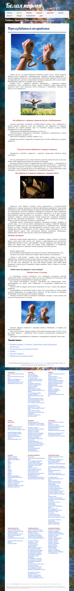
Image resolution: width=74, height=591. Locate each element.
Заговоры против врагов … (35, 436)
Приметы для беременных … (55, 532)
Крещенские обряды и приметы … (16, 485)
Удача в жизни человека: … (54, 461)
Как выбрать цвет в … (53, 477)
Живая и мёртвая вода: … (54, 524)
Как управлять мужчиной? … (35, 551)
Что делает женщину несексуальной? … (33, 545)
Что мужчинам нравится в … (35, 554)
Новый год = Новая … (53, 511)
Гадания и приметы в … (13, 484)
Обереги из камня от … (13, 435)
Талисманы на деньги (53, 425)
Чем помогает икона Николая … (36, 473)
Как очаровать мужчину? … (35, 549)
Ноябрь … (10, 472)
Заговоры (31, 421)
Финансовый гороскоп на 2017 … (16, 382)
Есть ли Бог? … (31, 457)
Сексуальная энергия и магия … (16, 534)
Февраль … (10, 462)
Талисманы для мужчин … (54, 434)
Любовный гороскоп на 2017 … (15, 383)
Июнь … (9, 466)
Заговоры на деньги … (33, 427)
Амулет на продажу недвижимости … (33, 387)
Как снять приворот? (17, 353)
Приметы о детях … (53, 536)
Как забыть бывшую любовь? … (36, 550)
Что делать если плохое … (54, 481)
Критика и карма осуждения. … (36, 463)
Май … (9, 465)
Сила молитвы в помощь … (35, 469)
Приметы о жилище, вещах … (55, 538)
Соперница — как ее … (33, 542)
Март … (9, 461)
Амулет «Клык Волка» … (34, 376)
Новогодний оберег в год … (15, 439)
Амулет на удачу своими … (34, 389)
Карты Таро (11, 422)
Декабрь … (10, 473)
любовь (29, 13)
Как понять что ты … (33, 573)
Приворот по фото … (33, 532)
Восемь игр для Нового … (54, 515)
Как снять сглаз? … (32, 416)
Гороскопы (11, 372)
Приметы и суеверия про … (34, 415)
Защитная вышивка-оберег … (15, 432)
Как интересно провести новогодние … (54, 520)
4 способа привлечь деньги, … (55, 488)
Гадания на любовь (13, 458)
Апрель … (10, 463)
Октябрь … (10, 470)
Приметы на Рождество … (54, 550)
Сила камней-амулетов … (34, 401)
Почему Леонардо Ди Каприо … (36, 398)
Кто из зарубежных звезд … (34, 393)
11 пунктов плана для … (54, 514)
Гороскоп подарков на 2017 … (55, 492)
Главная (10, 13)
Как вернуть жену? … (33, 543)
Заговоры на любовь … (34, 430)
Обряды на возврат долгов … (55, 383)
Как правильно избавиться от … (56, 459)
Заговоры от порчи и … (34, 432)
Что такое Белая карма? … (34, 462)
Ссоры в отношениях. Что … (35, 576)
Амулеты (30, 372)
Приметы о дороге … (53, 542)
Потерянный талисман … (54, 427)
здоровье (51, 13)
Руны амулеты (31, 374)
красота (9, 16)
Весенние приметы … (53, 546)
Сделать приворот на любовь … (36, 531)
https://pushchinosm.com (39, 363)
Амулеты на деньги (33, 375)
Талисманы (51, 421)
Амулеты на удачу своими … (35, 385)
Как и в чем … (51, 513)
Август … (10, 469)
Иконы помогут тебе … (34, 470)
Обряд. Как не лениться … (54, 390)
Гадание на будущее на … (14, 476)
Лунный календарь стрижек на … (56, 491)
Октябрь (12, 351)
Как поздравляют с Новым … (55, 510)
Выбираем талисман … (53, 429)
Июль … (9, 467)
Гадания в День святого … (14, 459)
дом (42, 16)
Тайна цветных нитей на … (34, 411)
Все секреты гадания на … (14, 487)
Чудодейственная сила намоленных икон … (34, 475)
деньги (20, 13)
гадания (40, 13)
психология (31, 16)
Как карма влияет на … (54, 462)
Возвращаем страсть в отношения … (33, 556)
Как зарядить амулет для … (35, 383)
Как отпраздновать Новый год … (36, 477)
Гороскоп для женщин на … (15, 379)
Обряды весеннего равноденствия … (53, 392)
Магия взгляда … (52, 504)
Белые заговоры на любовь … (35, 434)
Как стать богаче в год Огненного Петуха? (24, 349)
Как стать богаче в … (13, 543)
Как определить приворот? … (35, 535)
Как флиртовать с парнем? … (35, 553)
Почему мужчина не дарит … (35, 547)
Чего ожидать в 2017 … (53, 509)
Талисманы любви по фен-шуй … (56, 426)
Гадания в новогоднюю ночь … (16, 481)
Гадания (10, 455)
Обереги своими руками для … (15, 427)
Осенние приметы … (53, 549)
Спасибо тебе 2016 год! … (54, 522)
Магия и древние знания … (14, 530)
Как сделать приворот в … (34, 534)
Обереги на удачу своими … (15, 428)
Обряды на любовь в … (54, 389)
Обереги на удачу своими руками (21, 356)
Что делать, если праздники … (55, 498)
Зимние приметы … (53, 545)
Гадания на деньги (12, 457)
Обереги (10, 425)
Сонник (10, 421)
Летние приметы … (52, 547)
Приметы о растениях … (54, 543)
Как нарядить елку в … (53, 553)
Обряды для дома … (53, 385)
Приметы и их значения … (54, 530)
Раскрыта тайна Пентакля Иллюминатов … (54, 483)
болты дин (50, 365)
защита (61, 13)
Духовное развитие (34, 455)
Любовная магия (33, 528)
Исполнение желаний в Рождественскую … (34, 449)
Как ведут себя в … (52, 496)
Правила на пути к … (33, 467)
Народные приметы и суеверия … (56, 534)
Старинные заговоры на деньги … (36, 429)
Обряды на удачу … (53, 379)
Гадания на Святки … (13, 480)
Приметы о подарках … (54, 539)
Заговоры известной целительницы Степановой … (35, 442)
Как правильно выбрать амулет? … (36, 400)
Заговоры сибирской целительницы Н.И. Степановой (36, 423)
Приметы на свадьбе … (53, 531)
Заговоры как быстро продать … (36, 433)
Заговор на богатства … (34, 437)
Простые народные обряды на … (56, 380)
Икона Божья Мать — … (34, 472)
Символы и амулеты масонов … (16, 531)
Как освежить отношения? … (35, 558)
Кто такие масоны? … (13, 532)
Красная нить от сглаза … (34, 406)
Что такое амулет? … (33, 378)
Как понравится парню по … (35, 567)
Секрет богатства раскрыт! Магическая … (14, 536)
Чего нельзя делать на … (34, 451)
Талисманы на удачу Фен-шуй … (56, 433)
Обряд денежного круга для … (55, 382)
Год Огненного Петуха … (54, 502)
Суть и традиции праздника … (35, 461)
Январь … (10, 474)
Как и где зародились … (54, 489)
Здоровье (18, 20)
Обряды (50, 372)
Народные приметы (54, 528)
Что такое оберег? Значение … (15, 433)
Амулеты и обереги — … (34, 394)
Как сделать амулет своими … (35, 379)
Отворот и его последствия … (35, 536)
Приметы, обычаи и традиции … (56, 551)
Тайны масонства (13, 528)
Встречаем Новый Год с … (54, 487)
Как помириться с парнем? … (35, 560)
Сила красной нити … (33, 405)
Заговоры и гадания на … (14, 483)
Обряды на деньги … (53, 376)
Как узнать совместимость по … (36, 577)
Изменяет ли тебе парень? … (35, 575)
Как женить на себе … (33, 565)
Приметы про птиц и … (54, 535)
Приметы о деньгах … (53, 541)
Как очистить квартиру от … (55, 473)
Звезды (20, 16)
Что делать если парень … (34, 572)
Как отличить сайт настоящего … (56, 466)
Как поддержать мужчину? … (35, 568)
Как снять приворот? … (34, 541)
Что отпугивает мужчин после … (36, 564)
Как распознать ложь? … (54, 485)
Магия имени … (52, 503)
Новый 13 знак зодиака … (14, 380)
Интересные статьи (53, 455)
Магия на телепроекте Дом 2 (35, 530)
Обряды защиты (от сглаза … (55, 378)
